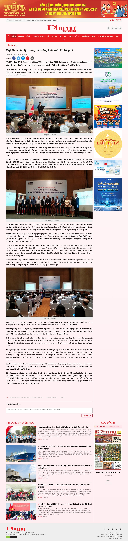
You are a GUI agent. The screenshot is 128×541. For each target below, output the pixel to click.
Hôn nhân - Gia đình (39, 36)
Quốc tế (117, 36)
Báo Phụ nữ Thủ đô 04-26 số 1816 (108, 473)
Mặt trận (21, 36)
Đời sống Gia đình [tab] (112, 426)
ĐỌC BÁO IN (108, 422)
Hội (48, 36)
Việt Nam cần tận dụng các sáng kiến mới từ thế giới (26, 397)
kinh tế (62, 397)
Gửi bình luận (87, 416)
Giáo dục (54, 36)
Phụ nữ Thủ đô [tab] (99, 426)
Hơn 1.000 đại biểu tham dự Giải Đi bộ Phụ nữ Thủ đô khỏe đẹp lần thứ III (64, 427)
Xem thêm (108, 484)
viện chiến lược (51, 397)
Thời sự (14, 36)
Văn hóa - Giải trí (74, 36)
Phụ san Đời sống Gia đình (105, 36)
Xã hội (28, 36)
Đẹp (65, 36)
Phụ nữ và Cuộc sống (88, 36)
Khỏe (60, 36)
